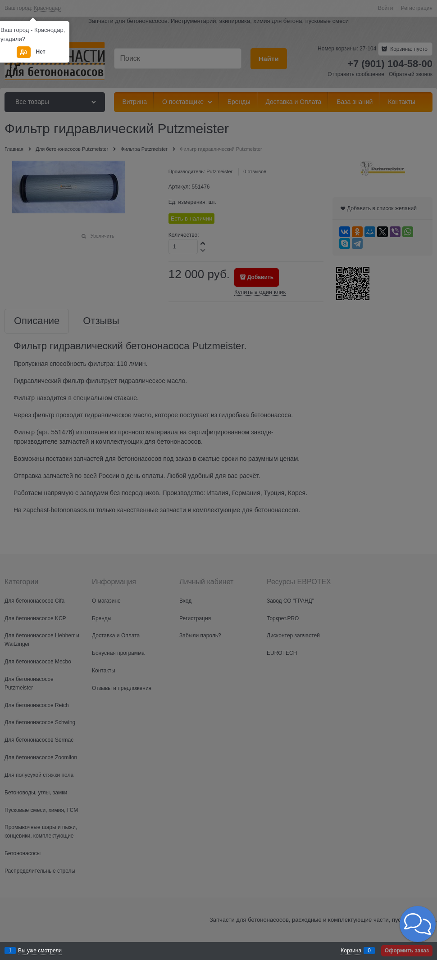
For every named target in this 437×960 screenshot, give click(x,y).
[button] (418, 924)
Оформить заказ (407, 950)
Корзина (351, 950)
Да (23, 52)
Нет (41, 52)
